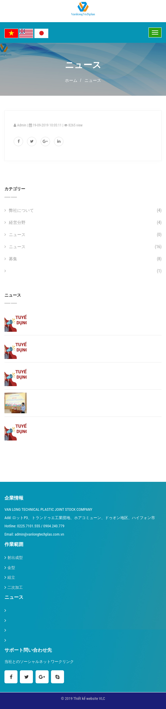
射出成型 (15, 557)
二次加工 (15, 587)
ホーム (71, 80)
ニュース (92, 80)
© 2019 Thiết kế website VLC (83, 698)
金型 (11, 567)
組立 (11, 577)
